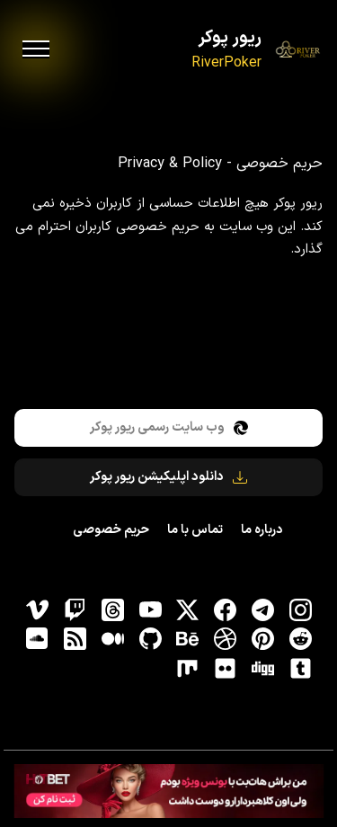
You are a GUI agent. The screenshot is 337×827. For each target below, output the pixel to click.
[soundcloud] (38, 639)
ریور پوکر (230, 38)
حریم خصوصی (111, 529)
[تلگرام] (262, 609)
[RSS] (74, 639)
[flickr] (225, 668)
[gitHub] (150, 639)
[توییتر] (188, 609)
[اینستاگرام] (300, 609)
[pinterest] (262, 639)
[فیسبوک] (225, 609)
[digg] (262, 668)
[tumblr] (300, 668)
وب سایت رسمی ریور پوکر (169, 427)
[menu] (35, 49)
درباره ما (261, 529)
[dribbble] (225, 639)
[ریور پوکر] (298, 50)
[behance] (188, 639)
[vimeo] (38, 609)
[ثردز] (112, 609)
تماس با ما (195, 529)
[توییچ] (74, 609)
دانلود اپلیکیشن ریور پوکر (168, 476)
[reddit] (300, 639)
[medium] (112, 639)
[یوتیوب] (150, 609)
